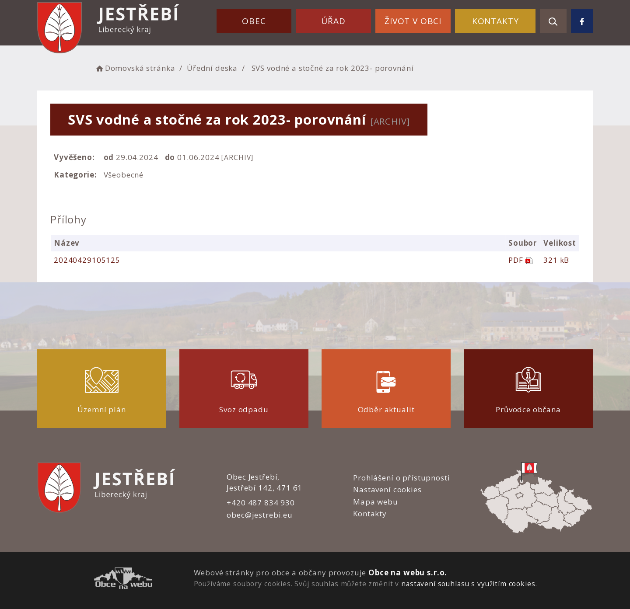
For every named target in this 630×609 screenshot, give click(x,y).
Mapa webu (375, 502)
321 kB (556, 260)
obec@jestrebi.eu (260, 515)
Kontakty (495, 21)
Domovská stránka (134, 68)
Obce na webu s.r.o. (407, 572)
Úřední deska (212, 68)
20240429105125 (87, 260)
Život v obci (413, 21)
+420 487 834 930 (261, 503)
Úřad (333, 21)
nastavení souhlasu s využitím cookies (468, 583)
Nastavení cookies (387, 489)
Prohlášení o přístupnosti (401, 478)
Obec (254, 21)
